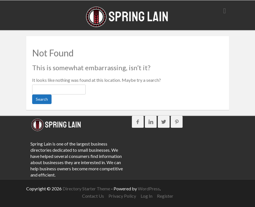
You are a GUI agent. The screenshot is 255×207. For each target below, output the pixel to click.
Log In (146, 196)
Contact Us (93, 196)
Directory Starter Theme (87, 188)
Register (165, 196)
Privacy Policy (122, 196)
